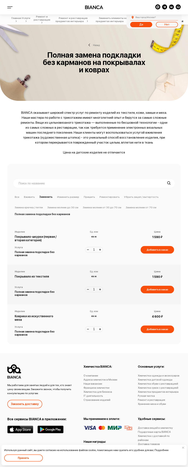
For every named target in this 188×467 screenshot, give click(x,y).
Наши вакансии (93, 383)
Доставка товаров (149, 444)
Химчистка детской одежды (155, 379)
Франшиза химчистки (96, 387)
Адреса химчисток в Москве (100, 379)
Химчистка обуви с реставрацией (158, 383)
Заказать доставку (25, 404)
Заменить (46, 196)
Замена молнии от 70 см (141, 207)
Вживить (29, 196)
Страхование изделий (97, 399)
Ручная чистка (146, 395)
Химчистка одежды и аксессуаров (158, 375)
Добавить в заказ (157, 249)
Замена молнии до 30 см (62, 207)
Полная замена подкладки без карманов (42, 214)
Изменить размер (68, 196)
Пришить (89, 196)
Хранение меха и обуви (152, 403)
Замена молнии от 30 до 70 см (102, 207)
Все (17, 196)
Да (141, 24)
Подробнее (162, 450)
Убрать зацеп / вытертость (141, 196)
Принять (23, 458)
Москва (145, 17)
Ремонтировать (110, 196)
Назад (94, 45)
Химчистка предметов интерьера (158, 391)
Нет (166, 24)
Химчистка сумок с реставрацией (158, 387)
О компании (91, 375)
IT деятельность (93, 395)
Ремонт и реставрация (151, 399)
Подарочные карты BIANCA (154, 431)
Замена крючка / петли (29, 207)
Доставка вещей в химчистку (155, 427)
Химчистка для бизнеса (98, 391)
